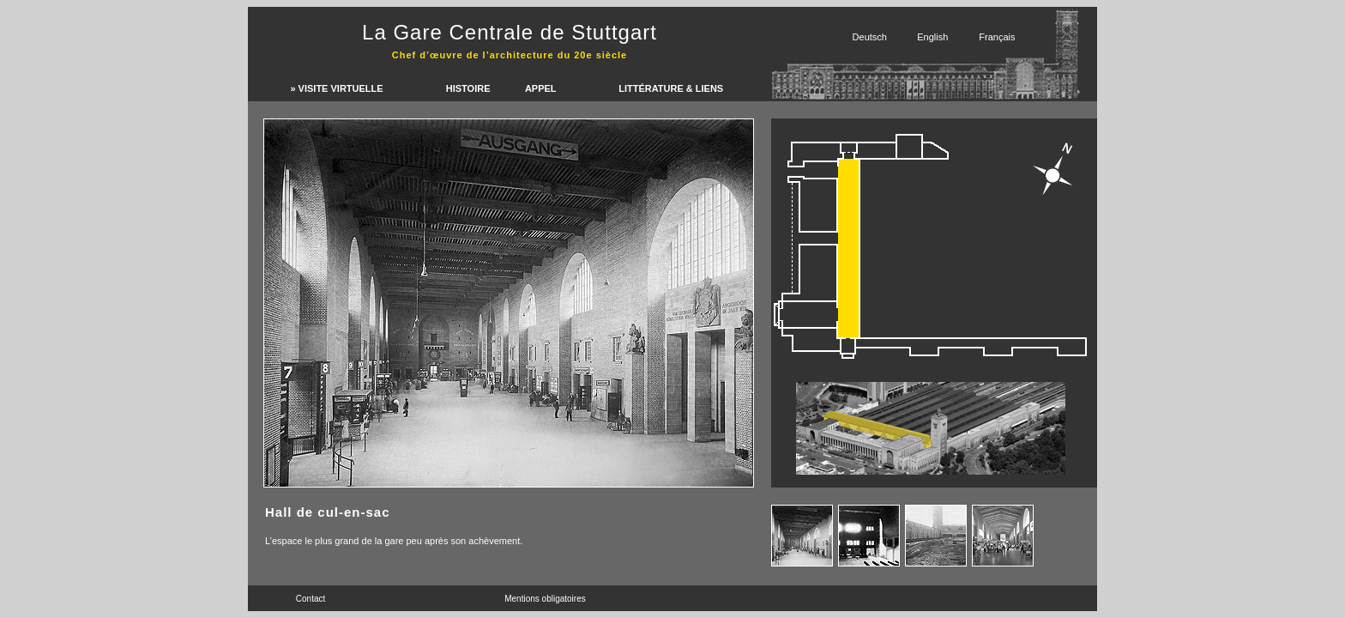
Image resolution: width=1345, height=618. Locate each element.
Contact (310, 598)
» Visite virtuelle (336, 88)
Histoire (468, 88)
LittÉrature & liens (670, 88)
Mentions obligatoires (545, 598)
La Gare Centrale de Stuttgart (509, 32)
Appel (541, 88)
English (932, 37)
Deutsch (870, 37)
